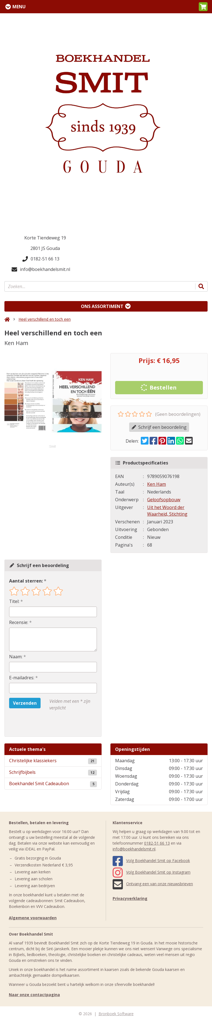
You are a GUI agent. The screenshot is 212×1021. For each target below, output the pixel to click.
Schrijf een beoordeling (159, 427)
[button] (203, 6)
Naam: (15, 657)
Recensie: (18, 622)
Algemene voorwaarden (33, 917)
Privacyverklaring (130, 898)
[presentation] (44, 724)
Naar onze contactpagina (34, 994)
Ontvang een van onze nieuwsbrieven (153, 883)
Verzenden (25, 703)
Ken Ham (156, 484)
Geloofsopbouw (163, 500)
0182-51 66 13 (40, 259)
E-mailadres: (21, 678)
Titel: (14, 601)
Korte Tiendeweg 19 (45, 238)
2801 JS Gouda (45, 248)
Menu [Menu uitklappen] (19, 7)
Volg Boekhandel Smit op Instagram (151, 872)
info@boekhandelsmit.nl (41, 269)
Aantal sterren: (26, 581)
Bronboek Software (116, 1013)
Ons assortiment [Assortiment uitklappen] (102, 306)
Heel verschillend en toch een (44, 319)
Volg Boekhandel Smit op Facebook (151, 860)
